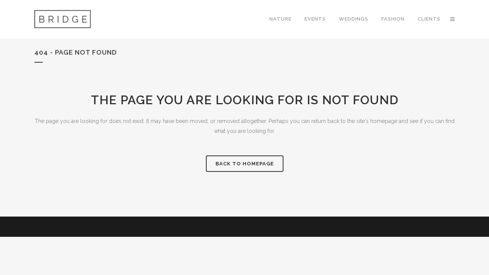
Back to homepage (244, 164)
